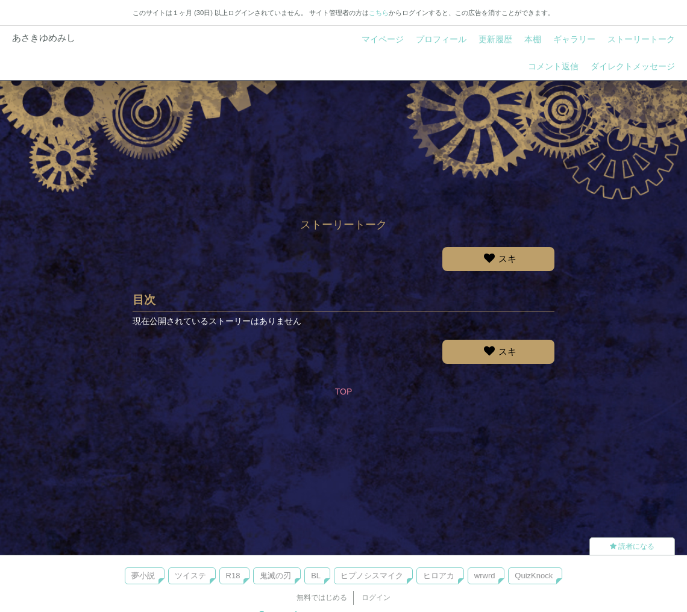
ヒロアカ (438, 575)
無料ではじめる (321, 597)
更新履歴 (495, 39)
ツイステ (190, 575)
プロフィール (441, 39)
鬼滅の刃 (275, 575)
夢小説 (143, 575)
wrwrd (484, 575)
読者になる (632, 546)
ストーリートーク (641, 39)
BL (316, 575)
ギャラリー (574, 39)
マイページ (383, 39)
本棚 (532, 39)
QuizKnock (534, 575)
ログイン (376, 597)
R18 (233, 575)
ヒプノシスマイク (371, 575)
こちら (379, 12)
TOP (344, 391)
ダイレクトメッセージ (633, 66)
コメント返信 (553, 66)
